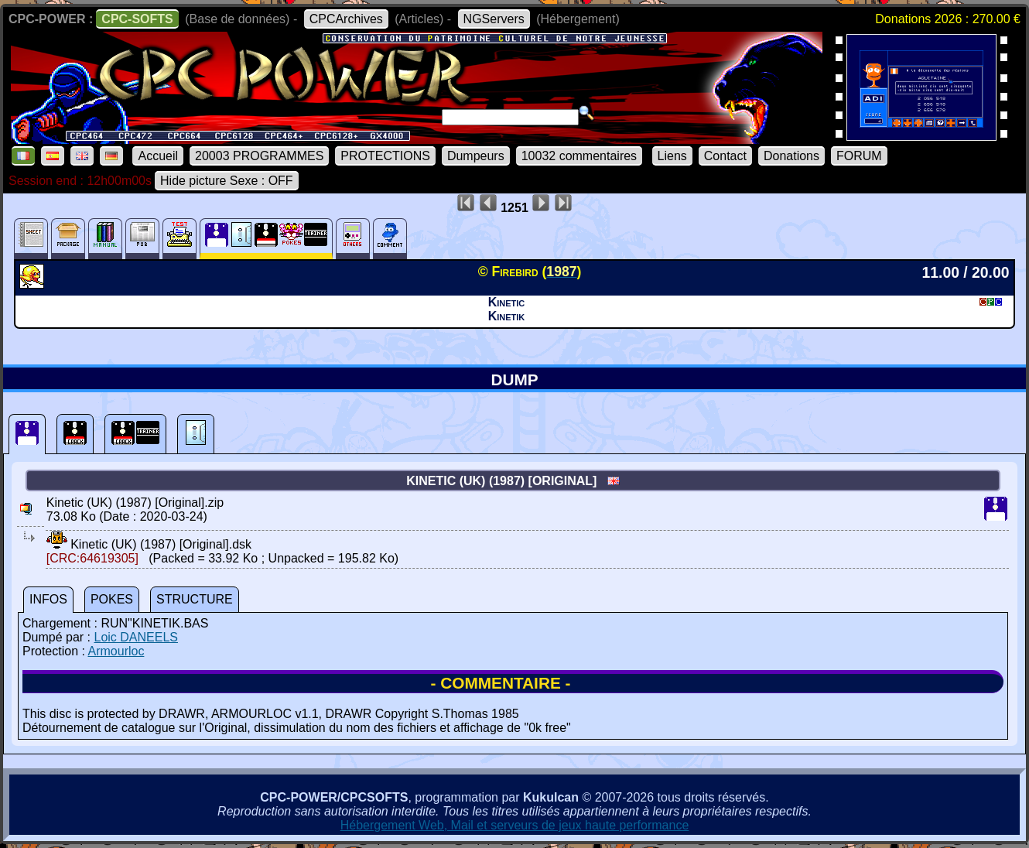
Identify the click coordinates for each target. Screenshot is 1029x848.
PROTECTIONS (385, 155)
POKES (112, 599)
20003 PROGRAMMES (259, 155)
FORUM (859, 155)
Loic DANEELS (136, 637)
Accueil (158, 155)
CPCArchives (346, 19)
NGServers (494, 19)
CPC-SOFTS (137, 19)
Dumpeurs (475, 155)
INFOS (48, 599)
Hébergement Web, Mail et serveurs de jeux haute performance (514, 825)
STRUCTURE (194, 599)
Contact (725, 155)
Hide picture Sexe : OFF (226, 180)
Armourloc (116, 651)
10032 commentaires (579, 155)
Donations (791, 155)
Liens (672, 155)
